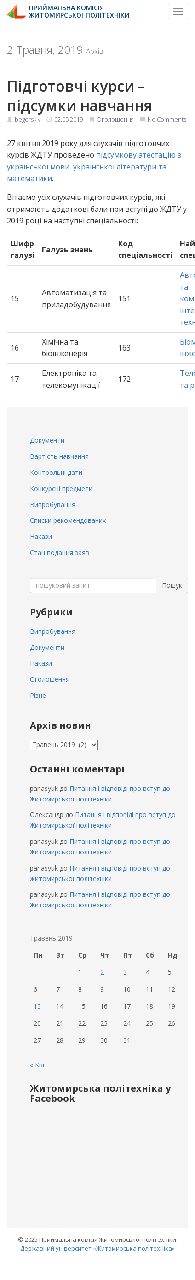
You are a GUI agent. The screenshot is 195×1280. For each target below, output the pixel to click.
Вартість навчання (59, 456)
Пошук (172, 585)
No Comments (167, 119)
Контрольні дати (56, 472)
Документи (47, 440)
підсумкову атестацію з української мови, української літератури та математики (94, 166)
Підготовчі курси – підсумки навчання (79, 95)
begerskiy (27, 119)
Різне (38, 695)
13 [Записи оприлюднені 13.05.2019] (37, 1006)
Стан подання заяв (59, 552)
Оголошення (115, 119)
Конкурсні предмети (61, 488)
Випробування (52, 504)
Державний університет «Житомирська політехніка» (97, 1248)
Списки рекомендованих (68, 520)
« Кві (37, 1064)
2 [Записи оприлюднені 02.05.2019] (102, 972)
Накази (41, 536)
